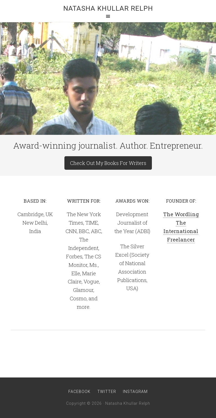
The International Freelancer (180, 231)
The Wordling (181, 214)
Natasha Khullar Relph (108, 8)
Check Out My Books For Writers (108, 163)
